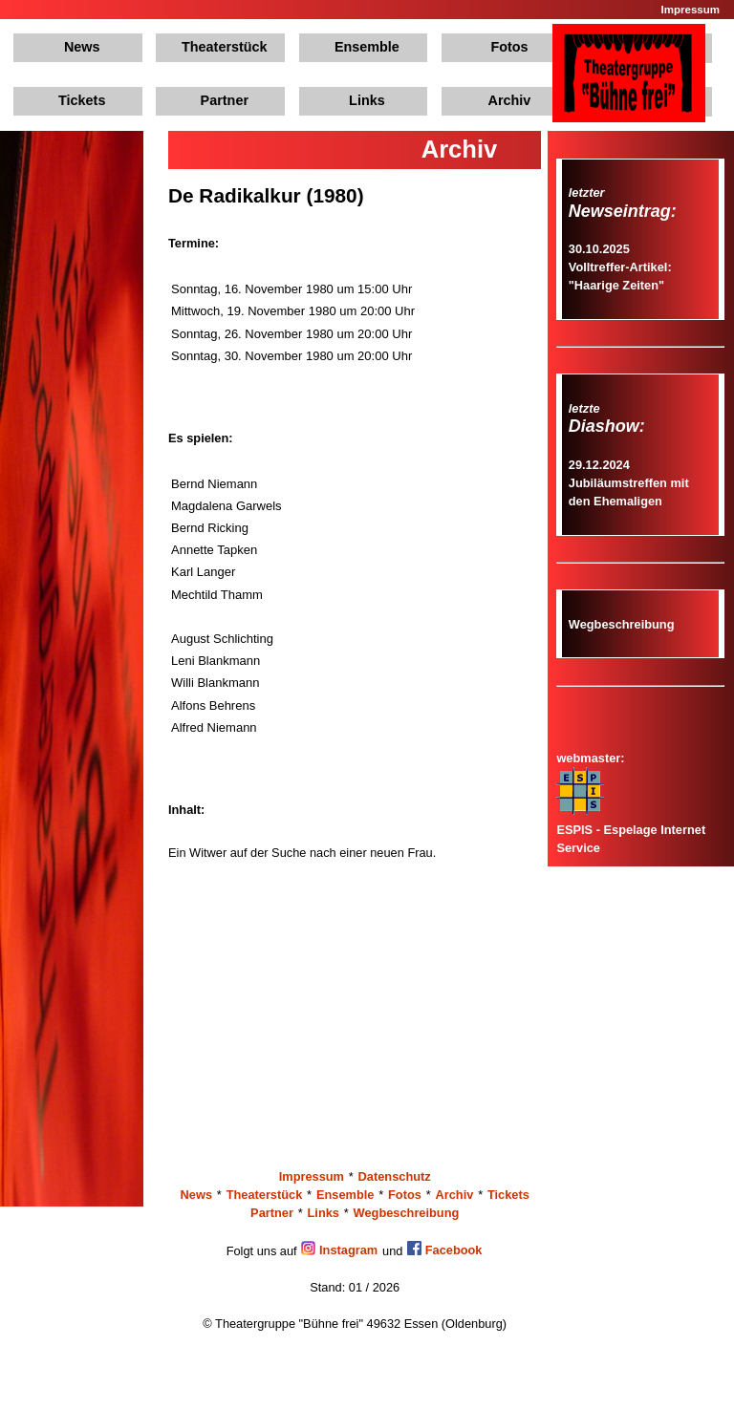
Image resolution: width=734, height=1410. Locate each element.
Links (367, 100)
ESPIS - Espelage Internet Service (630, 828)
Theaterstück (225, 46)
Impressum (690, 9)
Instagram (339, 1249)
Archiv (509, 100)
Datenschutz (394, 1176)
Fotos (509, 46)
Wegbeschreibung (622, 624)
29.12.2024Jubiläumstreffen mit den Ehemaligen (629, 483)
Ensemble (367, 46)
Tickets (81, 100)
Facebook (444, 1249)
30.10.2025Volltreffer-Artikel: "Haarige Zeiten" (620, 267)
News (82, 46)
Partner (224, 100)
